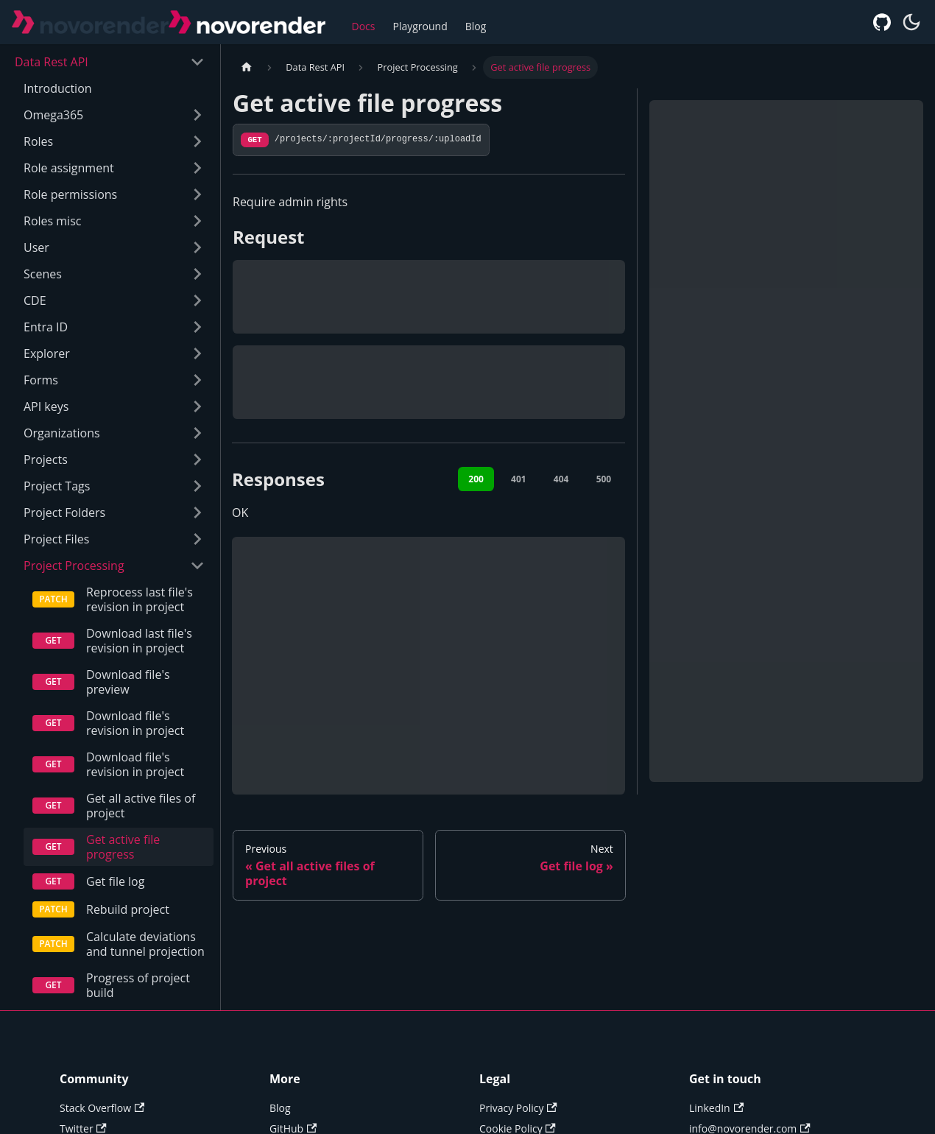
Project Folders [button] (64, 512)
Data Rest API (51, 62)
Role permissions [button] (70, 194)
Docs (363, 26)
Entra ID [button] (46, 327)
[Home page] (247, 67)
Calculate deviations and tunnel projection (141, 951)
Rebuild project (127, 909)
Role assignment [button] (69, 168)
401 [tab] (518, 479)
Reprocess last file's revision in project (139, 599)
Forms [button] (41, 380)
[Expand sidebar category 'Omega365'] (193, 115)
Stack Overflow (102, 1123)
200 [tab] (476, 479)
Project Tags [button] (57, 486)
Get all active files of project (140, 805)
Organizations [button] (62, 433)
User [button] (36, 247)
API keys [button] (46, 406)
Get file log (115, 881)
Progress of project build (138, 1000)
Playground (420, 26)
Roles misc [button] (52, 221)
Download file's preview (128, 681)
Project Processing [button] (74, 565)
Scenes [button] (43, 274)
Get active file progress (123, 846)
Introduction (58, 88)
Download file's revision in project (135, 723)
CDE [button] (35, 300)
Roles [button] (38, 141)
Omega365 (53, 115)
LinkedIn (716, 1123)
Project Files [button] (56, 539)
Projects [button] (46, 459)
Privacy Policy (518, 1123)
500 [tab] (604, 479)
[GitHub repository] (882, 22)
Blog (476, 26)
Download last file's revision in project (139, 640)
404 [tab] (561, 479)
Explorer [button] (47, 353)
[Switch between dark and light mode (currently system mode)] (911, 22)
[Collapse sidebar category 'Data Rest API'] (193, 62)
